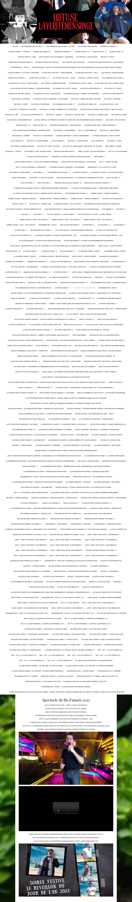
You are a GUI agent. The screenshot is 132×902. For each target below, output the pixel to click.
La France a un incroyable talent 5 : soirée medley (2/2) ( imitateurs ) (31, 529)
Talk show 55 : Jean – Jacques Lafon (37, 151)
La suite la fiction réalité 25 (92, 587)
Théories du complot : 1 (109, 46)
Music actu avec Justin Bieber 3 (84, 366)
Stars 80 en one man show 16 (19, 93)
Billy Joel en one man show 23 (86, 345)
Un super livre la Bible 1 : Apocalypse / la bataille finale (46, 629)
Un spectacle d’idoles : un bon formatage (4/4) (108, 424)
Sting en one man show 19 (15, 282)
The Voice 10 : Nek (11, 114)
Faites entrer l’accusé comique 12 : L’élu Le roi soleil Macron (83, 529)
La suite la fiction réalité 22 (64, 298)
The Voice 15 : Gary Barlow (43, 135)
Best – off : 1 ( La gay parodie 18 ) (110, 650)
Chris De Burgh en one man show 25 (64, 351)
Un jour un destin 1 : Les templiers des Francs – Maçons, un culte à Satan (36, 408)
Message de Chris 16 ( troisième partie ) (43, 282)
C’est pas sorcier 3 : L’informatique (24, 267)
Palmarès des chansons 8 (37, 261)
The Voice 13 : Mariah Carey (98, 114)
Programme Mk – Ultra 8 (107, 288)
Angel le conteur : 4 (71, 503)
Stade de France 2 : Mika (27, 57)
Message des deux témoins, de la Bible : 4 (26, 524)
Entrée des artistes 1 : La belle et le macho (57, 676)
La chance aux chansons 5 (82, 277)
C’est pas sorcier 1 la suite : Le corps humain (94, 214)
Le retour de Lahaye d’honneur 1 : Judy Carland (105, 62)
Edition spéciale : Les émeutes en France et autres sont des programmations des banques (68, 120)
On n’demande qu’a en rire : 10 (24, 429)
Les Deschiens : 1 (88, 225)
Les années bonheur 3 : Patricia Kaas (77, 445)
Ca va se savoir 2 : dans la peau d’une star (45, 324)
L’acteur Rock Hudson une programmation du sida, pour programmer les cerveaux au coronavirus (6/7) (50, 592)
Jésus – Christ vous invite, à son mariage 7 (101, 545)
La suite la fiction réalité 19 (20, 235)
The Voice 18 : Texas (114, 141)
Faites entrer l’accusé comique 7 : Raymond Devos (31, 130)
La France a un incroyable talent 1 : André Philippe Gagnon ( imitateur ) (41, 188)
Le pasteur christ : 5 (12, 272)
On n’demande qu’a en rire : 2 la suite (60, 46)
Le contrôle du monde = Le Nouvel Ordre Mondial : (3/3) (101, 235)
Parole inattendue (19, 177)
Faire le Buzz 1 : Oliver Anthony (110, 246)
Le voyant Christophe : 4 (64, 330)
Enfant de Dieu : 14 (117, 51)
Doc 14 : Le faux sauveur (70, 603)
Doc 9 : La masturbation (87, 130)
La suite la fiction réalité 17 (113, 198)
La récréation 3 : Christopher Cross (107, 524)
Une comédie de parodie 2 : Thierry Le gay (35, 513)
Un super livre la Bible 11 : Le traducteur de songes (103, 645)
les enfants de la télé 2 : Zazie (80, 83)
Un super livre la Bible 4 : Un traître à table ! (69, 634)
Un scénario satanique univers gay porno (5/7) (102, 204)
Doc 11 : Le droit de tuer (108, 162)
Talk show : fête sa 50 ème (115, 120)
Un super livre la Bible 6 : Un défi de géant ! (27, 639)
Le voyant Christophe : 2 (14, 309)
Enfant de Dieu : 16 (40, 125)
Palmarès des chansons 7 (14, 261)
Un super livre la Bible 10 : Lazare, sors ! (65, 645)
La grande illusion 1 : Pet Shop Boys (67, 204)
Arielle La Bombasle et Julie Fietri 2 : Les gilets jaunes (101, 351)
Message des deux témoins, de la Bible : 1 (32, 519)
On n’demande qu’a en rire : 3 (113, 78)
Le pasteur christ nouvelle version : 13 (96, 503)
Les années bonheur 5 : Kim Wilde (78, 482)
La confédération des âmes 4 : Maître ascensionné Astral (45, 471)
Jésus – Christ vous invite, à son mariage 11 (66, 555)
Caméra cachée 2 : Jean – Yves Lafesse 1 (34, 219)
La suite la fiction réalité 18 (106, 230)
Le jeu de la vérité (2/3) (17, 324)
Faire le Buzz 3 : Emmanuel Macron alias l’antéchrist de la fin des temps (99, 272)
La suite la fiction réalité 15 (32, 114)
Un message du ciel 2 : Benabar (109, 671)
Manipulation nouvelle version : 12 (37, 272)
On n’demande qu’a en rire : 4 (63, 104)
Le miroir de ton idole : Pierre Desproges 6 (100, 125)
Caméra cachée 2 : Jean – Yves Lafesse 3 (98, 219)
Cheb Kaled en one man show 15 (20, 62)
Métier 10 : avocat (107, 57)
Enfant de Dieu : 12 (82, 51)
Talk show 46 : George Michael (112, 72)
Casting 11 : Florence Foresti (34, 566)
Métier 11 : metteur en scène (78, 576)
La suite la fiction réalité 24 (68, 587)
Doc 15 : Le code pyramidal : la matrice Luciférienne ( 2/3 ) (42, 624)
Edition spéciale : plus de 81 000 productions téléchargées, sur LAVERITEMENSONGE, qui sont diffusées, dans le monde (76, 67)
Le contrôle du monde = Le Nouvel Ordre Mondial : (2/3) (55, 235)
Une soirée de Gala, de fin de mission (98, 513)
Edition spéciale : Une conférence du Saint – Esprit (94, 414)
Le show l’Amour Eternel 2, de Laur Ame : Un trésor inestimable (89, 666)
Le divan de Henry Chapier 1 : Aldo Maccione (28, 440)
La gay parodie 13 (17, 141)
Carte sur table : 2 (27, 183)
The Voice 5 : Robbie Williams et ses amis (86, 99)
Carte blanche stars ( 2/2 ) (62, 345)
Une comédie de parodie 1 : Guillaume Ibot (37, 487)
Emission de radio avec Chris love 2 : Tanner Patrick (107, 309)
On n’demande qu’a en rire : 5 (58, 172)
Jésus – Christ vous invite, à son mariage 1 (103, 534)
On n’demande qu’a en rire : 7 (41, 230)
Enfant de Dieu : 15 (23, 125)
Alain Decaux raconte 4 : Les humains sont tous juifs (26, 277)
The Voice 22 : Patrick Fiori (110, 440)
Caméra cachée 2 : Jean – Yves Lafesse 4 (20, 225)
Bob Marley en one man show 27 (114, 461)
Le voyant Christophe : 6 (99, 566)
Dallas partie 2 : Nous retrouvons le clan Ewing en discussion (66, 377)
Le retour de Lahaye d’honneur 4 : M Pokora (55, 429)
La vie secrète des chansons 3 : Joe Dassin (22, 424)
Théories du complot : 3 (63, 51)
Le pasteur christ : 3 (67, 251)
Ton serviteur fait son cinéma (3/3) (67, 513)
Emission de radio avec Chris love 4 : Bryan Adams (62, 361)
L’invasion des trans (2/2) (87, 104)
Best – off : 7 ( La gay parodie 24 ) (59, 660)
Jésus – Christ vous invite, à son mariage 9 (67, 550)
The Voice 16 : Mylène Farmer (37, 141)
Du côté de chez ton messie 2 (54, 576)
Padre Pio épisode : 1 (116, 382)
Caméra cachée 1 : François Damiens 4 (85, 198)
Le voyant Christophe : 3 (36, 309)
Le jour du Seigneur (80, 172)
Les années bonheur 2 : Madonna (47, 445)
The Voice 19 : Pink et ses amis (48, 146)
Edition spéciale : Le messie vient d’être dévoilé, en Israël (75, 571)
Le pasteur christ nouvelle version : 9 (37, 330)
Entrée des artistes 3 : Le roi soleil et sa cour (42, 681)
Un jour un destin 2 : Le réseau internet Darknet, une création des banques (95, 408)
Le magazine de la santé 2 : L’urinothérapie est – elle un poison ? (72, 440)
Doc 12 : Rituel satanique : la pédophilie (31, 167)
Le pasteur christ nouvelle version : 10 (100, 356)
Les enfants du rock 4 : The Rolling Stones (107, 172)
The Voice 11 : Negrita (54, 114)
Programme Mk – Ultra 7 (48, 225)
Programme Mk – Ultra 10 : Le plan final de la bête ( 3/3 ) (72, 613)
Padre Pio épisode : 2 (44, 387)
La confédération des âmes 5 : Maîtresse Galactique (89, 471)
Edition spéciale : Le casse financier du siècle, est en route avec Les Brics (83, 487)
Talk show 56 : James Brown (19, 172)
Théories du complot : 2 (42, 51)
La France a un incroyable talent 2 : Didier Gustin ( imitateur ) (95, 188)
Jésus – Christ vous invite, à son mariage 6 (66, 545)
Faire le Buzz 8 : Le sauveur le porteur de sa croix (42, 618)
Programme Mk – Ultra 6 (20, 67)
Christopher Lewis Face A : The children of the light (92, 477)
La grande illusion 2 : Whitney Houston (54, 256)
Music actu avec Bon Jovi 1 (108, 319)
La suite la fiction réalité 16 (37, 156)
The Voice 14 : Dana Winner (110, 130)
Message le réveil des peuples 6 (47, 62)
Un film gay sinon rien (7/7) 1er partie (107, 592)
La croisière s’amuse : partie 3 (25, 256)
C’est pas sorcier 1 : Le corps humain (60, 214)
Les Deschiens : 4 (21, 230)
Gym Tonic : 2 (26, 214)
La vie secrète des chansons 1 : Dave (62, 419)
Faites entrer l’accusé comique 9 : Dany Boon (91, 261)
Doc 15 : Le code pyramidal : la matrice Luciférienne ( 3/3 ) (89, 624)
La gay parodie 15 (97, 141)
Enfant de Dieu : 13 (99, 51)
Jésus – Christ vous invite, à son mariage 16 (98, 603)
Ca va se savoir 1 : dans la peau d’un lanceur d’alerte (86, 314)
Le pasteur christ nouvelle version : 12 (21, 393)
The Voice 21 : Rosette (13, 151)
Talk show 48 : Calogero (20, 99)
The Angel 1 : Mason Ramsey (22, 445)
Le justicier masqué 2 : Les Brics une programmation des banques (88, 240)
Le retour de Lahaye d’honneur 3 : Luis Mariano (67, 167)
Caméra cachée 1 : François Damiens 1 (105, 193)
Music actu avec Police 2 (73, 324)
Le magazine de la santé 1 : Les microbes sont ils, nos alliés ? (64, 424)
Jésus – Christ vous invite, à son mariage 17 (67, 608)
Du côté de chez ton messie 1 (29, 576)
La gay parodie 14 (57, 141)
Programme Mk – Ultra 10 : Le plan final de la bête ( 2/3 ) (27, 613)
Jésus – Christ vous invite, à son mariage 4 (101, 540)
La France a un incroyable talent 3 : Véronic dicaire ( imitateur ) (37, 193)
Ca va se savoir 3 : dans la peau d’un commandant (104, 324)
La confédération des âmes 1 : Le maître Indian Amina (104, 456)
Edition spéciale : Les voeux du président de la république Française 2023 (38, 293)
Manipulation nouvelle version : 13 (74, 282)
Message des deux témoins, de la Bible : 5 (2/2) (67, 534)
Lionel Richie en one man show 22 (20, 345)
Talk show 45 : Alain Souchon (73, 62)
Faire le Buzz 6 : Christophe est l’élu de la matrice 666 (37, 603)
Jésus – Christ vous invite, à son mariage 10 (30, 555)
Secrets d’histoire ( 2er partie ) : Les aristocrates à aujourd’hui (33, 435)
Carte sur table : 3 (44, 183)
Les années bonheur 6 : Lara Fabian (107, 482)
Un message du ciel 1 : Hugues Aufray (80, 671)
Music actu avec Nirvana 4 (109, 366)
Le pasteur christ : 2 (49, 251)
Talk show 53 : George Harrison (22, 146)
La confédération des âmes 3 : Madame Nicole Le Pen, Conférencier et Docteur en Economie (75, 466)
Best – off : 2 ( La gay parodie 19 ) (24, 655)
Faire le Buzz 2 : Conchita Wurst (84, 256)
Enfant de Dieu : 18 (13, 251)
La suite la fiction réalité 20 (60, 261)
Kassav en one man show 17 (64, 151)
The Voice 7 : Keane (21, 104)
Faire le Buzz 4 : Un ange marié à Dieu (25, 597)
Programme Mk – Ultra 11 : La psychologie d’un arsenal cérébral (66, 687)
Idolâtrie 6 (117, 582)
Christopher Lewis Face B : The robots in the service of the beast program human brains (84, 492)
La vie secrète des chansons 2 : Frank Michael (96, 419)
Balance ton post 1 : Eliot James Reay (75, 435)
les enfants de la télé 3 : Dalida (65, 88)
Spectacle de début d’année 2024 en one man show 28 (66, 582)
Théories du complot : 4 (17, 78)
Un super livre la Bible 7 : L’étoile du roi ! (62, 639)
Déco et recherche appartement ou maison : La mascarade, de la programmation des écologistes (44, 456)
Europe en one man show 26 (27, 356)
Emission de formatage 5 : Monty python (30, 303)
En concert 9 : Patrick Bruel (87, 57)
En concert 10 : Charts (113, 88)
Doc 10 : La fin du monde (118, 151)
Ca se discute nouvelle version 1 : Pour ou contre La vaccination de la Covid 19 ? (45, 319)
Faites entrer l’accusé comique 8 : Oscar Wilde (78, 162)
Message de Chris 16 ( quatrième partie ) (105, 335)
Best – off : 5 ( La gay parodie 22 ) (108, 655)
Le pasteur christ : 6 (61, 272)
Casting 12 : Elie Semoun (109, 571)
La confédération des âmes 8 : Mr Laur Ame (27, 582)
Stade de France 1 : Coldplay (19, 51)
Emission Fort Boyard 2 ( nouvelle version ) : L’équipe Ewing (103, 498)
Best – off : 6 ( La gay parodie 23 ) (31, 660)
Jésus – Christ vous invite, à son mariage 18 (103, 608)
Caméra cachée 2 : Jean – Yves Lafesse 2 (66, 219)
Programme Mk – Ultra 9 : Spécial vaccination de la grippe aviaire (45, 477)
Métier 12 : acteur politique (99, 582)
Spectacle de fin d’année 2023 (84, 288)
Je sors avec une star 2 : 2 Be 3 (86, 72)
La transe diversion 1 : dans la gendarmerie (72, 135)
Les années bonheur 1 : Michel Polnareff (107, 435)
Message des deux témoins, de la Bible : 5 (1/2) (30, 534)
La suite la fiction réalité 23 (111, 561)
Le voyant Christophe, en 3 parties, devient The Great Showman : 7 (70, 650)
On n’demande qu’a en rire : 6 (76, 193)
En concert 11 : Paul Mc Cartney (41, 177)
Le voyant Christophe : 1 (108, 303)
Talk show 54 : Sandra (113, 146)
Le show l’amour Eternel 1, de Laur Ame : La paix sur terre (40, 666)
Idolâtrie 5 (99, 277)
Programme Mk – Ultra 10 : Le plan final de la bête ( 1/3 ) (63, 597)
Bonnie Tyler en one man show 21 (111, 340)
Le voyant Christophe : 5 (30, 503)
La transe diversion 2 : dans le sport (106, 135)
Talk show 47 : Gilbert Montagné (53, 83)
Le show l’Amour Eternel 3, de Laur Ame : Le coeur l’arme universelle (37, 671)
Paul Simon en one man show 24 (113, 345)
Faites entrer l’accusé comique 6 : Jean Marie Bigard (30, 88)
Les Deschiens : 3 (119, 225)
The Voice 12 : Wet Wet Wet (75, 114)
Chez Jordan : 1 (99, 156)
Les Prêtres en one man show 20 (109, 298)
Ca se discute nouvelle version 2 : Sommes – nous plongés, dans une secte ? (41, 335)
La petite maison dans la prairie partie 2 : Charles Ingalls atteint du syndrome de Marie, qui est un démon (66, 398)
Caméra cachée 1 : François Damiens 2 (22, 198)
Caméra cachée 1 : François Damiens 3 (54, 198)
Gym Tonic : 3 (39, 214)
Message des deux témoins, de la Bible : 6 (101, 550)
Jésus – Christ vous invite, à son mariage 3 (66, 540)
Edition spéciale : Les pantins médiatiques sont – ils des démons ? (71, 340)
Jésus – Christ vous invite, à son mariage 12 (102, 555)
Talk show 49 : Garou (119, 114)
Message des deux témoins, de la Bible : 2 (66, 519)
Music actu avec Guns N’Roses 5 (27, 372)
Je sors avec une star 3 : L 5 (39, 78)
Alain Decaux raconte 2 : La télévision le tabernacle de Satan (80, 177)
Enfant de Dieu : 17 (19, 204)
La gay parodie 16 (42, 345)
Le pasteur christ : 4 (119, 261)
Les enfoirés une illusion (87, 46)
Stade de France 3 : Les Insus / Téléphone (23, 72)
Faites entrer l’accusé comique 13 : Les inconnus (32, 571)
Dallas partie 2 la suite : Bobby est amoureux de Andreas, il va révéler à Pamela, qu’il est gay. (66, 403)
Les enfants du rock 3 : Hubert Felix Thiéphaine (81, 93)
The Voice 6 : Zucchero (112, 99)
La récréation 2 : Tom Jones (80, 524)
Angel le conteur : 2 (86, 319)
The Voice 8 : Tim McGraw (40, 104)
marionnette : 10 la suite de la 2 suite (102, 167)
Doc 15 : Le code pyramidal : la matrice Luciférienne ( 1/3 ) (86, 618)
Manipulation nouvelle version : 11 (98, 183)
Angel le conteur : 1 (18, 298)
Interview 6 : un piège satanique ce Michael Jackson (71, 156)
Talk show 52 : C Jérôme (21, 135)
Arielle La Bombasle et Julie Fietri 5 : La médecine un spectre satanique (45, 414)
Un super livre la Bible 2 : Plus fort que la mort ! (89, 629)
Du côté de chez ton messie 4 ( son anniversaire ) (94, 660)
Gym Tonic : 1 (121, 209)
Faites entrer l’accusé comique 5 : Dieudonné (56, 57)
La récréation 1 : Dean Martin (56, 524)
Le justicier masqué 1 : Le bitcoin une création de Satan (40, 240)
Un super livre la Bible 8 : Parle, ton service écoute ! (101, 639)
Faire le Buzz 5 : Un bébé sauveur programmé (104, 597)
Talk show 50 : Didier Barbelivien (19, 120)
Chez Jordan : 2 (38, 172)
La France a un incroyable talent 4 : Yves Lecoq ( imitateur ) (63, 267)
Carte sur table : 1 (113, 177)
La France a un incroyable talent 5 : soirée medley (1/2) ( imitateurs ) (95, 293)
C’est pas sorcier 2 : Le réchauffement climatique (74, 230)
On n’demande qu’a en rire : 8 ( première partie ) (109, 282)
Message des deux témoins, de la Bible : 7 (26, 561)
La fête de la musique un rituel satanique (105, 267)
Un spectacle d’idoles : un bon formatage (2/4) (23, 209)
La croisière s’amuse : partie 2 (115, 251)
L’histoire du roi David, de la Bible (41, 587)
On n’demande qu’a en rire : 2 (32, 46)
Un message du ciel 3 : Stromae (26, 676)
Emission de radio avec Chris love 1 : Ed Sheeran (66, 309)
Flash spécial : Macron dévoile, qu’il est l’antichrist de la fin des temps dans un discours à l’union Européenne (52, 246)
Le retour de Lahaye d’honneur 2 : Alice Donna (50, 99)
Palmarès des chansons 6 (108, 256)
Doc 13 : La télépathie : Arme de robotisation (31, 492)
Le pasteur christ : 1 (30, 251)
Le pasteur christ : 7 (62, 288)
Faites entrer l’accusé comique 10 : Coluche (92, 330)
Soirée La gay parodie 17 (51, 503)
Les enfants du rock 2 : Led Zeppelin (46, 93)
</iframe (66, 808)
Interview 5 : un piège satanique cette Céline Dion (58, 109)
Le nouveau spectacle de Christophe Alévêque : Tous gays (85, 681)
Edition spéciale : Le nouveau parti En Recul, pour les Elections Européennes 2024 (66, 450)
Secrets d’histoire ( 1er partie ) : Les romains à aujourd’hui (97, 429)
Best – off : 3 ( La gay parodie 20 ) (52, 655)
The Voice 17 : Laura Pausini (77, 141)
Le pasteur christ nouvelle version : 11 (25, 361)
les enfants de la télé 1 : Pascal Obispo (23, 83)
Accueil (15, 46)
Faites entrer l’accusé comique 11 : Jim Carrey (57, 393)
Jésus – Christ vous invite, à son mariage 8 (32, 550)
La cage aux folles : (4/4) (109, 104)
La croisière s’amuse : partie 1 (89, 251)
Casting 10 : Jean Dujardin (116, 277)
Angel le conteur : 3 (26, 387)
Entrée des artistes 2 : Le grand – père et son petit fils (97, 676)
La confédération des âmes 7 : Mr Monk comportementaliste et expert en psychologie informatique (48, 508)
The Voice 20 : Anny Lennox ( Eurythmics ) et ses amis (82, 146)
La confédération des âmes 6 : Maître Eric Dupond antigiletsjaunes (37, 482)
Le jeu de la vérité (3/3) (118, 529)
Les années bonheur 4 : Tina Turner (107, 445)
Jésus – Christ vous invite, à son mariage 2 (31, 540)
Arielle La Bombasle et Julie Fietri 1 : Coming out (29, 351)
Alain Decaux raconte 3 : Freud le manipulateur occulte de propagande (71, 209)
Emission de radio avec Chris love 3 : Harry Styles (44, 314)
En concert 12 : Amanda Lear (40, 204)
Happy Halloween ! (80, 335)
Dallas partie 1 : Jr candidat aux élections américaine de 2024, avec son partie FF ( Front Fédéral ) (79, 372)
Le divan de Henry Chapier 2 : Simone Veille (106, 508)
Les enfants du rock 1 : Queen (64, 78)
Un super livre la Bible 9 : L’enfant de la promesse (28, 645)
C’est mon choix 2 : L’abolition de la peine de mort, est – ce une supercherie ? (84, 387)
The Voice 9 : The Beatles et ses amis (23, 109)
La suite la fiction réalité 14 (113, 93)
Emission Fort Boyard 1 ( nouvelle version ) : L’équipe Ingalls (54, 498)
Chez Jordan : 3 (107, 209)
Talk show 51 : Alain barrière (64, 130)
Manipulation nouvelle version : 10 (68, 183)
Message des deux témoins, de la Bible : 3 (99, 519)
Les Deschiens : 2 (104, 225)
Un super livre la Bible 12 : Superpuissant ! (25, 650)
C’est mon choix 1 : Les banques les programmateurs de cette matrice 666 (41, 366)
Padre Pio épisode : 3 (30, 466)
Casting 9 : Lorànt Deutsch (89, 78)
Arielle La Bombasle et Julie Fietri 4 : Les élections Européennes (101, 393)
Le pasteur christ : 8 (86, 298)
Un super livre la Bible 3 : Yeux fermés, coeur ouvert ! (29, 634)
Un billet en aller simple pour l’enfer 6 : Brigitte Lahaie (101, 109)
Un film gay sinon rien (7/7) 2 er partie (111, 613)
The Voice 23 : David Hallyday (88, 461)
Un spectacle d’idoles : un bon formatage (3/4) (25, 340)
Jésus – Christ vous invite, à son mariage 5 (31, 545)
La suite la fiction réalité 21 (40, 298)
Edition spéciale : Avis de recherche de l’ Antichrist (67, 566)
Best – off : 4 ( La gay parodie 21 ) (80, 655)
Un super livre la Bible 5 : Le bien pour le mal (107, 634)
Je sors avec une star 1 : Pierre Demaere (57, 72)
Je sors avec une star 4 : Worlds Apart (109, 83)
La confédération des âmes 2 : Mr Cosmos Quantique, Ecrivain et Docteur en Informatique (40, 461)
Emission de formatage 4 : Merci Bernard (65, 125)
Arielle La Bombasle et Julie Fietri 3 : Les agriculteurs (62, 356)
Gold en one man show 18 (69, 225)
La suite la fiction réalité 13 (90, 88)
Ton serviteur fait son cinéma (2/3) (32, 419)
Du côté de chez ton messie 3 (103, 576)
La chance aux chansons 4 (59, 277)
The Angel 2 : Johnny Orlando (17, 498)
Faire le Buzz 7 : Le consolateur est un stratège (30, 608)
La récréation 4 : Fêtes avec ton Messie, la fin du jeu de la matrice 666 (70, 561)
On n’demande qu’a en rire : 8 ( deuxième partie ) (33, 288)
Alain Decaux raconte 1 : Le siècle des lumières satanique (36, 162)
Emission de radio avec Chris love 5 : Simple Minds (103, 361)
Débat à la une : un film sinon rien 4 (91, 151)
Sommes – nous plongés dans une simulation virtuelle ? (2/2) (72, 303)
